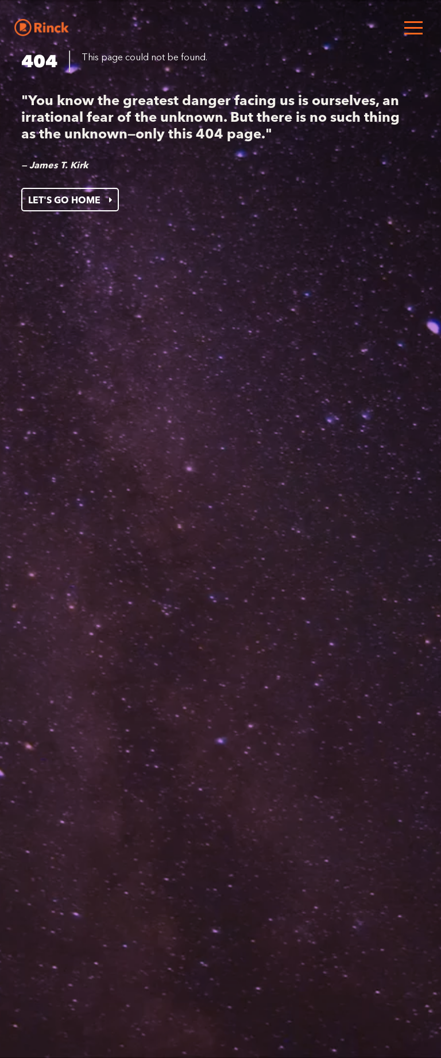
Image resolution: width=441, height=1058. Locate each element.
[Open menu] (413, 27)
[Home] (41, 27)
